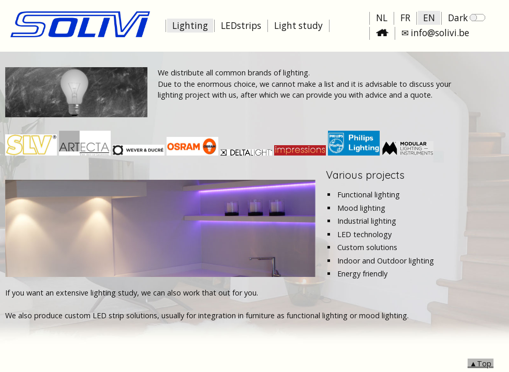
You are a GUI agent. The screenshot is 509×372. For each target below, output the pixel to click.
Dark (466, 18)
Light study (298, 26)
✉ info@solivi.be (435, 33)
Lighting (190, 26)
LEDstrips (241, 26)
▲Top (480, 363)
